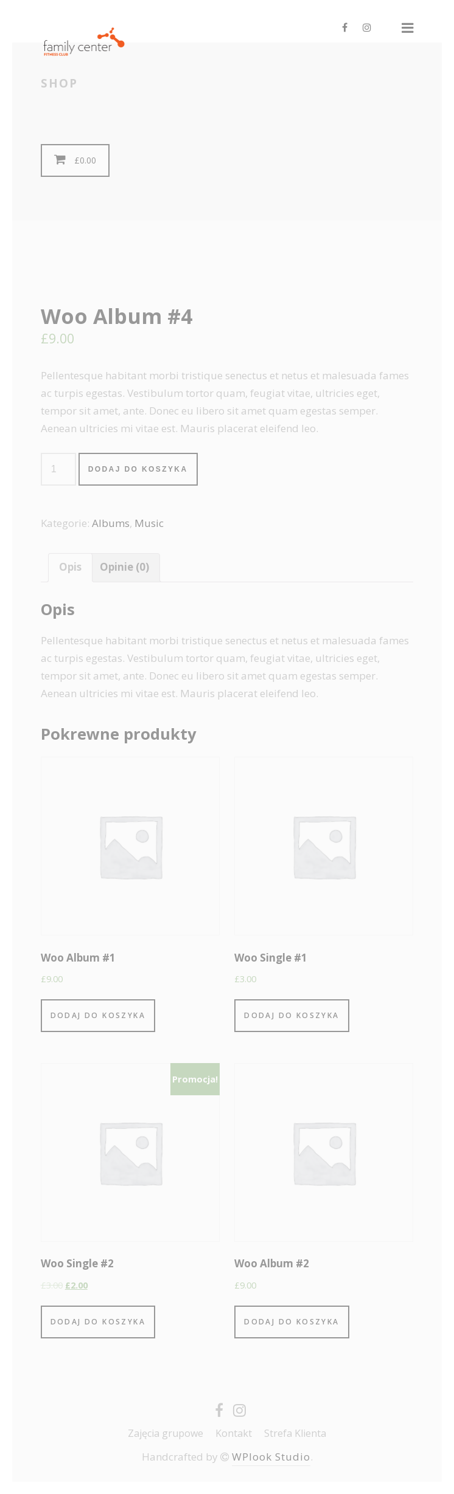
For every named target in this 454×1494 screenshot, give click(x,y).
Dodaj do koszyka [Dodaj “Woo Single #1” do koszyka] (291, 1015)
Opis (70, 567)
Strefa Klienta (295, 1433)
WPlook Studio (271, 1457)
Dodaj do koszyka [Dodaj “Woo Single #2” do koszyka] (98, 1322)
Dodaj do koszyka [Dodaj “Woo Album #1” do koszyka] (98, 1015)
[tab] (70, 567)
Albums (111, 523)
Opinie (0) (124, 567)
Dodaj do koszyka (138, 469)
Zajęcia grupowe (165, 1433)
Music (149, 523)
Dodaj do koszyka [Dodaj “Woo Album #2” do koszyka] (291, 1322)
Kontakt (233, 1433)
